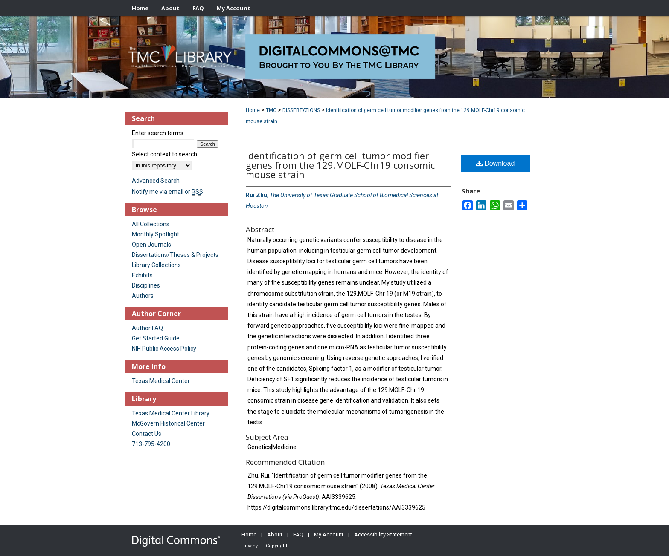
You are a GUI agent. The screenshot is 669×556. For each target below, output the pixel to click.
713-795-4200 (151, 444)
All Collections (150, 224)
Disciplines (146, 285)
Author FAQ (147, 328)
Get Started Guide (156, 338)
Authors (143, 295)
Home (253, 110)
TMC (271, 110)
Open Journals (151, 244)
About (274, 534)
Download (495, 163)
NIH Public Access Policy (164, 348)
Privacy (249, 546)
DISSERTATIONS (301, 110)
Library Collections (156, 265)
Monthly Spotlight (155, 234)
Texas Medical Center (161, 380)
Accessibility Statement (383, 534)
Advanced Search (156, 180)
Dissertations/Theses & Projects (175, 254)
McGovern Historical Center (168, 423)
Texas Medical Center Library (170, 413)
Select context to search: (165, 154)
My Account (328, 534)
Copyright (276, 546)
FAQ (298, 534)
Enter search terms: (158, 133)
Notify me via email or (167, 191)
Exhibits (142, 275)
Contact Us (146, 433)
